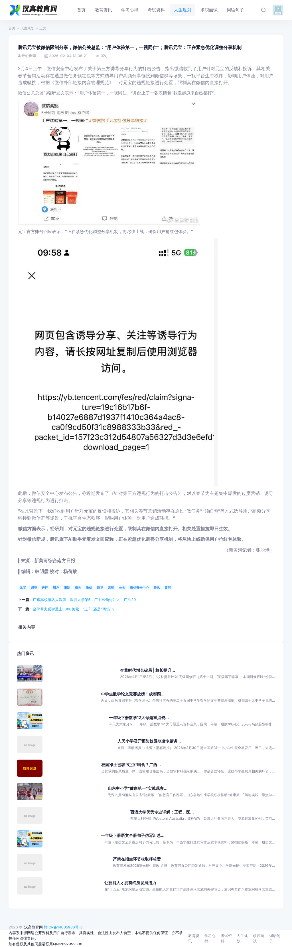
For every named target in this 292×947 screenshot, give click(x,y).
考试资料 (226, 938)
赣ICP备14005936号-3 (63, 927)
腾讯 (156, 588)
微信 (89, 588)
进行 (45, 588)
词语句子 (274, 938)
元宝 (23, 588)
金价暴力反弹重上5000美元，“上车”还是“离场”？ (74, 609)
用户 (56, 588)
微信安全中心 (139, 588)
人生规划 (27, 28)
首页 (12, 28)
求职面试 (258, 938)
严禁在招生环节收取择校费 (137, 859)
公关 (122, 588)
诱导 (100, 588)
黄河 (168, 588)
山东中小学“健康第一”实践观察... (137, 788)
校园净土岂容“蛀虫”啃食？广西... (131, 764)
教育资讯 (193, 938)
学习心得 (210, 938)
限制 (67, 588)
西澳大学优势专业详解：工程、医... (162, 812)
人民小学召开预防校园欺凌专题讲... (149, 740)
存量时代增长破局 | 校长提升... (147, 670)
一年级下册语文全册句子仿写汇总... (133, 835)
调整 (34, 588)
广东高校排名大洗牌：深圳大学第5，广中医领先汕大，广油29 (84, 599)
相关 (78, 588)
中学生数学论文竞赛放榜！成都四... (133, 693)
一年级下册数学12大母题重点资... (139, 717)
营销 (111, 588)
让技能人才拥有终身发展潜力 (130, 882)
